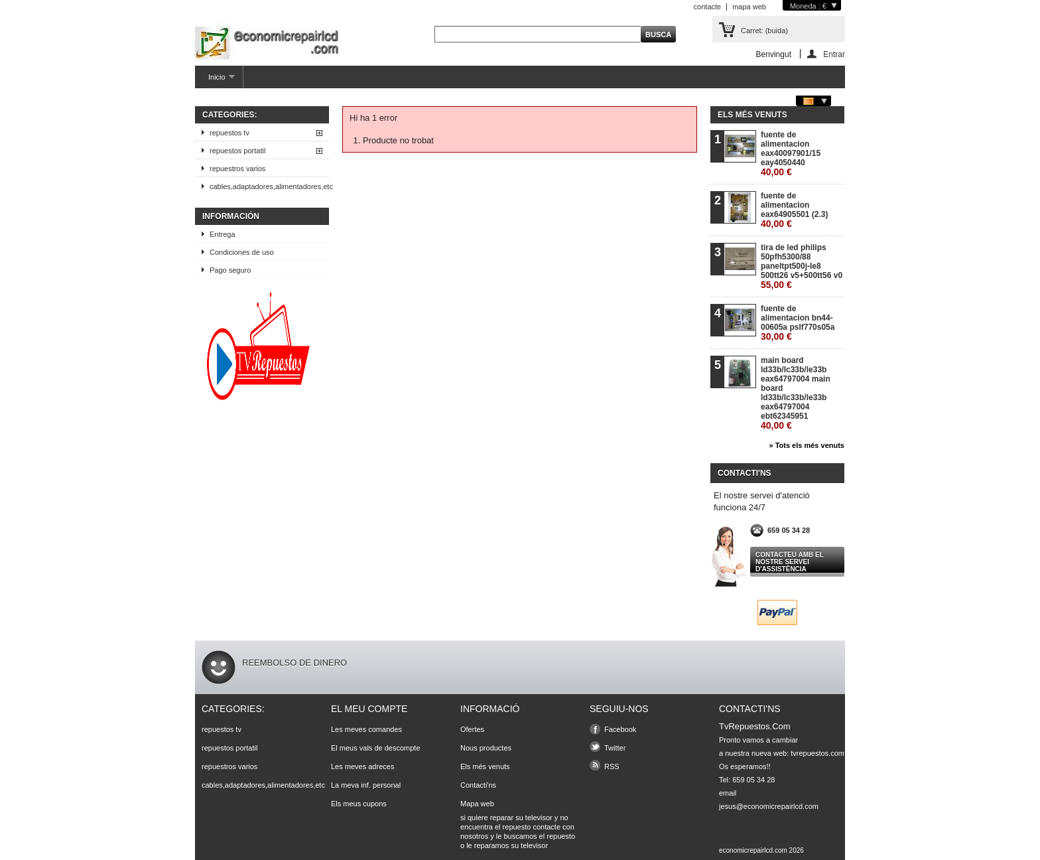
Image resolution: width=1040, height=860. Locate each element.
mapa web (749, 7)
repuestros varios (237, 169)
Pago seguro (230, 270)
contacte (708, 7)
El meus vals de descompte (376, 748)
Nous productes (485, 748)
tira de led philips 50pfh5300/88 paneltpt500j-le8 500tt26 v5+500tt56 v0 (801, 266)
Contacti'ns (478, 785)
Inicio (215, 80)
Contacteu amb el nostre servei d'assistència (789, 562)
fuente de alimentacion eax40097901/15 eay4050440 (790, 153)
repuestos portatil (237, 151)
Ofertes (472, 729)
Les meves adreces (362, 766)
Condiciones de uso (242, 252)
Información (230, 216)
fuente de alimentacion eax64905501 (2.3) (794, 210)
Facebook (620, 729)
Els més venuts (752, 114)
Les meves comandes (366, 729)
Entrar (834, 54)
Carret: (764, 31)
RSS (611, 766)
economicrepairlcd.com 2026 (761, 850)
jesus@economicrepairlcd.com (768, 806)
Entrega (222, 234)
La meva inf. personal (366, 785)
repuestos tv (229, 133)
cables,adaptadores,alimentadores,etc (269, 186)
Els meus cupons (359, 804)
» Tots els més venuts (806, 445)
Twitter (614, 748)
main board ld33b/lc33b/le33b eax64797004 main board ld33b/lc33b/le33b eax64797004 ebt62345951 (795, 393)
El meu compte (369, 708)
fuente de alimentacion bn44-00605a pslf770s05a (797, 323)
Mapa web (477, 804)
